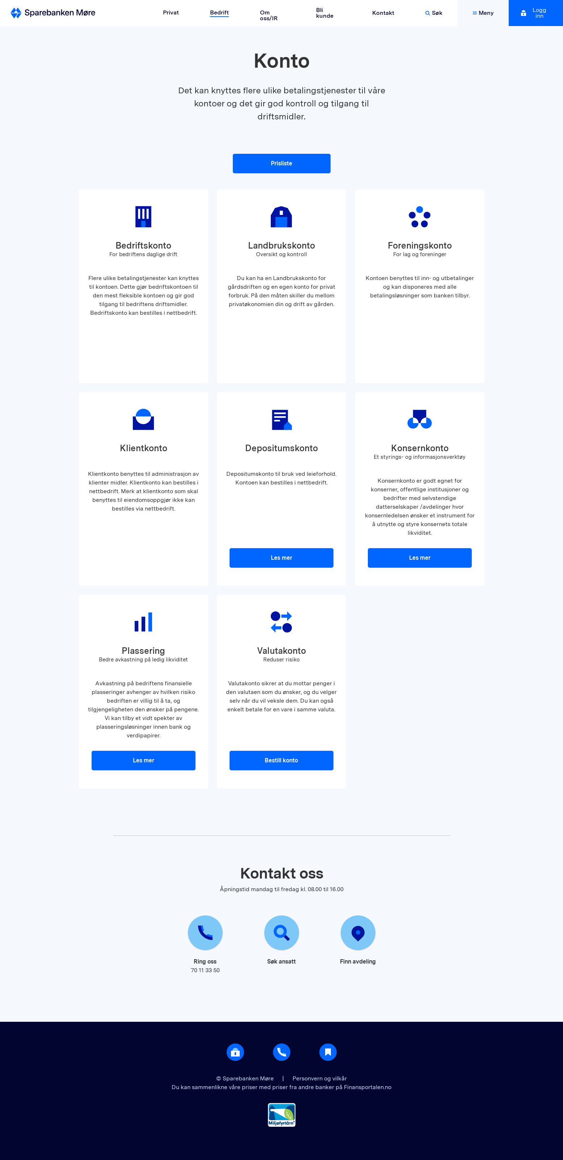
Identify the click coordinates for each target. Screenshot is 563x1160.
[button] (143, 286)
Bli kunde (324, 13)
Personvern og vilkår (320, 1078)
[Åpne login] (235, 1052)
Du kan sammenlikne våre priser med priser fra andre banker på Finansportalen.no (281, 1087)
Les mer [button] (281, 557)
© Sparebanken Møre (245, 1078)
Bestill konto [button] (281, 760)
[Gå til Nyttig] (328, 1052)
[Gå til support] (281, 1052)
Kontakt (383, 12)
